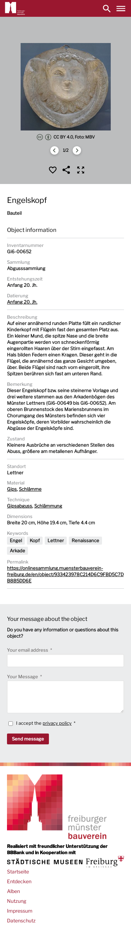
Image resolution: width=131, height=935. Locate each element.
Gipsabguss (19, 506)
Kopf (35, 540)
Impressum (19, 911)
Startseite (18, 871)
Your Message (23, 676)
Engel (16, 540)
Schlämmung (48, 506)
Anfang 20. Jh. (22, 302)
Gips (12, 489)
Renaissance (85, 540)
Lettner (56, 540)
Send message (28, 739)
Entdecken (19, 881)
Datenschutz (21, 920)
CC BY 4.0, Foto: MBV (66, 137)
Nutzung (16, 901)
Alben (13, 891)
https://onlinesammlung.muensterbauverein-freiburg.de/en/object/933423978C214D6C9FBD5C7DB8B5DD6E (65, 574)
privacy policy (57, 723)
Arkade (17, 550)
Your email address (28, 650)
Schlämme (30, 489)
